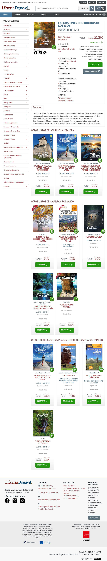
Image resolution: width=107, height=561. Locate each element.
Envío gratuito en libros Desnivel (36, 2)
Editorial (101, 2)
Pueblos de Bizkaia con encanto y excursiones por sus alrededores (91, 168)
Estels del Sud (68, 375)
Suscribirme (94, 517)
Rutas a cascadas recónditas (42, 442)
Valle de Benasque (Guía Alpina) (94, 376)
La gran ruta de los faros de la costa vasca (66, 168)
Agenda (83, 2)
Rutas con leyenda (94, 237)
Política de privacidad (71, 496)
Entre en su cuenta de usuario (94, 14)
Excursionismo (64, 98)
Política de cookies (70, 498)
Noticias (92, 2)
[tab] (37, 108)
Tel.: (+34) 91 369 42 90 (48, 492)
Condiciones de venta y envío (74, 488)
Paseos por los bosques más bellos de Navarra (42, 239)
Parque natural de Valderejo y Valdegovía (42, 307)
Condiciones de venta (19, 2)
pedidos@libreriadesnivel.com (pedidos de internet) (49, 506)
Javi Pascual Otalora (64, 38)
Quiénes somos (6, 2)
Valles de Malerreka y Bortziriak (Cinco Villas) (68, 239)
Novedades (7, 25)
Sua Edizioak (71, 61)
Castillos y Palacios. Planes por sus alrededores (43, 168)
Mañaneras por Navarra (66, 306)
